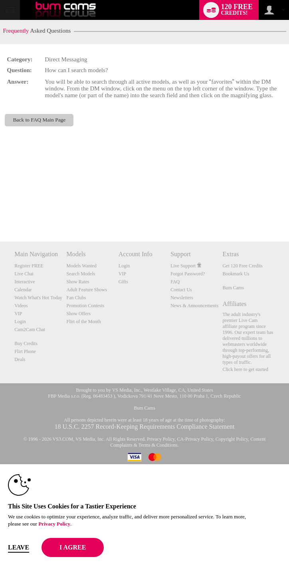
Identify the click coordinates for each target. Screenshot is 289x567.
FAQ (175, 281)
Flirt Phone (25, 351)
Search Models (81, 274)
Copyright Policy (232, 439)
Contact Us (181, 289)
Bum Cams (233, 287)
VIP (18, 313)
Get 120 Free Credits (242, 266)
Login (20, 321)
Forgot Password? (187, 274)
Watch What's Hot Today (38, 297)
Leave (18, 547)
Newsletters (181, 297)
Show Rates (78, 281)
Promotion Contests (86, 305)
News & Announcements (194, 305)
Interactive (24, 281)
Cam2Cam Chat (29, 329)
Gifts (123, 281)
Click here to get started (245, 369)
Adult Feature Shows (87, 289)
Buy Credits (26, 343)
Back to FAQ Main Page (39, 120)
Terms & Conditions (158, 445)
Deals (19, 359)
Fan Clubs (76, 297)
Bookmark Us (235, 274)
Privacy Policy (161, 439)
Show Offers (79, 313)
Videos (21, 305)
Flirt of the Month (84, 321)
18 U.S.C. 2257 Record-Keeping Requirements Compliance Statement (144, 426)
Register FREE (28, 266)
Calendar (23, 289)
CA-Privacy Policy (195, 439)
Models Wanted (82, 266)
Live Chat (24, 274)
